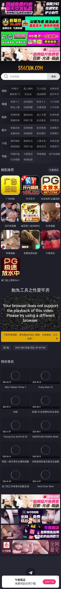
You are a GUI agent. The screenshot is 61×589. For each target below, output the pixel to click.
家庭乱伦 (28, 140)
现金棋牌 (41, 94)
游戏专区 (54, 88)
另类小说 (28, 146)
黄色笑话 (41, 146)
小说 (4, 143)
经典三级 (28, 120)
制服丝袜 (15, 120)
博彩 (4, 91)
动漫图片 (54, 127)
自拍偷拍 (28, 101)
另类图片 (54, 133)
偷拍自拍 (28, 114)
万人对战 (41, 88)
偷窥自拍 (15, 127)
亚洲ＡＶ (15, 101)
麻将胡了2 (15, 94)
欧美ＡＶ (41, 101)
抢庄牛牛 (54, 94)
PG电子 (15, 88)
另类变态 (54, 120)
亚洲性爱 (15, 114)
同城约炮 (15, 153)
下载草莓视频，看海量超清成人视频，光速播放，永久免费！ (31, 337)
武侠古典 (54, 140)
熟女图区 (41, 133)
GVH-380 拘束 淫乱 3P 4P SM (30, 347)
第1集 (6, 347)
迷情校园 (15, 146)
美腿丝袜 (15, 133)
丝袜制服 (28, 107)
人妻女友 (41, 140)
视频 (4, 104)
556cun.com (30, 68)
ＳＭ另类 (54, 107)
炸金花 (28, 94)
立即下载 (49, 581)
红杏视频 (15, 159)
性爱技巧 (54, 146)
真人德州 (28, 88)
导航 (4, 156)
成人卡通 (41, 114)
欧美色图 (41, 127)
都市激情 (15, 140)
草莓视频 (41, 153)
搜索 (53, 76)
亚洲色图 (28, 127)
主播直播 (41, 107)
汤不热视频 (54, 153)
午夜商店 (28, 153)
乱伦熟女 (41, 120)
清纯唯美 (28, 133)
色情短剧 (28, 159)
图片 (4, 130)
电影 (4, 117)
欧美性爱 (54, 114)
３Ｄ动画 (54, 101)
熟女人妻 (15, 107)
